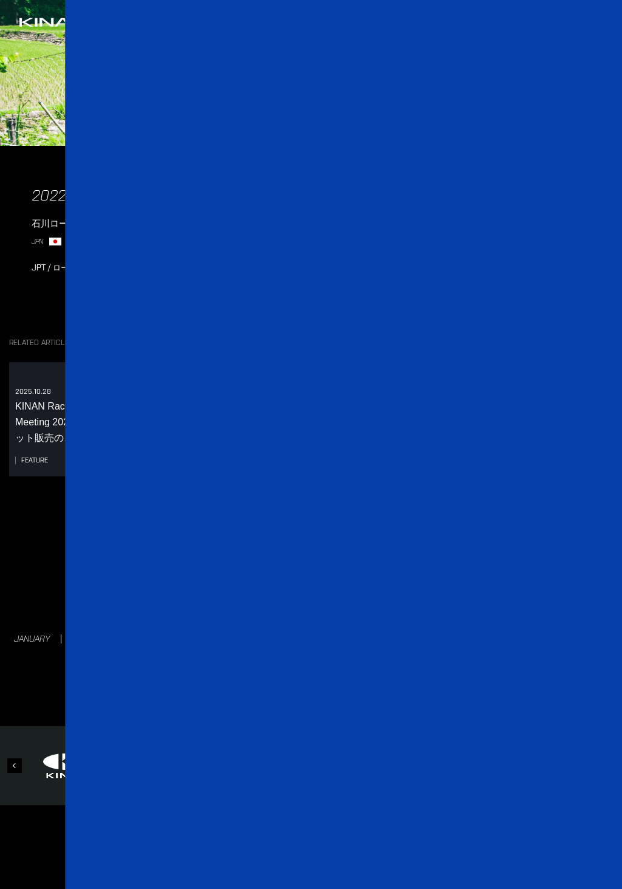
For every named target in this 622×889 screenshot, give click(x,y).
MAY (249, 639)
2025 (151, 585)
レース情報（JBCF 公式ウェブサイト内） (357, 226)
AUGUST (389, 639)
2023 (263, 586)
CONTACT (427, 696)
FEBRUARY (95, 639)
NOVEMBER (587, 639)
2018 (311, 610)
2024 (209, 586)
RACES (311, 696)
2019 (476, 586)
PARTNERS (366, 696)
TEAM (266, 696)
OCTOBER (521, 639)
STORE (479, 696)
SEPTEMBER (454, 639)
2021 (370, 586)
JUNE (293, 639)
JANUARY (32, 639)
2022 (317, 586)
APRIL (205, 639)
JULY (338, 639)
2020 (423, 586)
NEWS (222, 696)
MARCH (155, 639)
